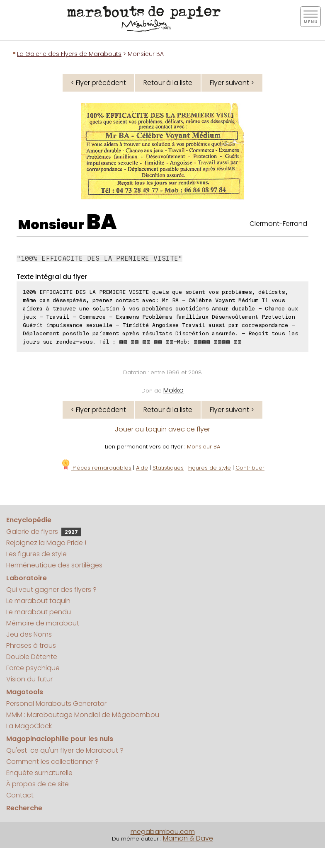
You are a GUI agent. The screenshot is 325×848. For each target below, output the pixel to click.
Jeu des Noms (29, 634)
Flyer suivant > (232, 82)
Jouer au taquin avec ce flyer (162, 429)
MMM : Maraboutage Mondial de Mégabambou (82, 715)
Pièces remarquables (96, 468)
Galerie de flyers (43, 531)
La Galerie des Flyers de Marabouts (69, 54)
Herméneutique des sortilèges (54, 565)
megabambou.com (163, 831)
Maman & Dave (188, 838)
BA (102, 222)
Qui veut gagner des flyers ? (51, 589)
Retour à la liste (167, 82)
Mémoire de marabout (42, 623)
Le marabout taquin (38, 601)
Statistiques (168, 468)
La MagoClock (29, 726)
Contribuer (249, 468)
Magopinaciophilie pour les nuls (59, 739)
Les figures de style (36, 554)
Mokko (173, 390)
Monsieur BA (203, 447)
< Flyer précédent (98, 82)
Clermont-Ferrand (278, 223)
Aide (142, 468)
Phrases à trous (31, 645)
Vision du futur (29, 679)
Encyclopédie (28, 520)
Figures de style (209, 468)
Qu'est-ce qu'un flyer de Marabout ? (65, 750)
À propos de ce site (37, 784)
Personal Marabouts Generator (56, 703)
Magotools (24, 692)
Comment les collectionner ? (52, 761)
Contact (20, 795)
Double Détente (31, 656)
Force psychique (33, 668)
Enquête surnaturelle (39, 773)
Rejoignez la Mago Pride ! (46, 543)
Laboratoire (26, 578)
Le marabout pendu (38, 612)
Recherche (24, 808)
